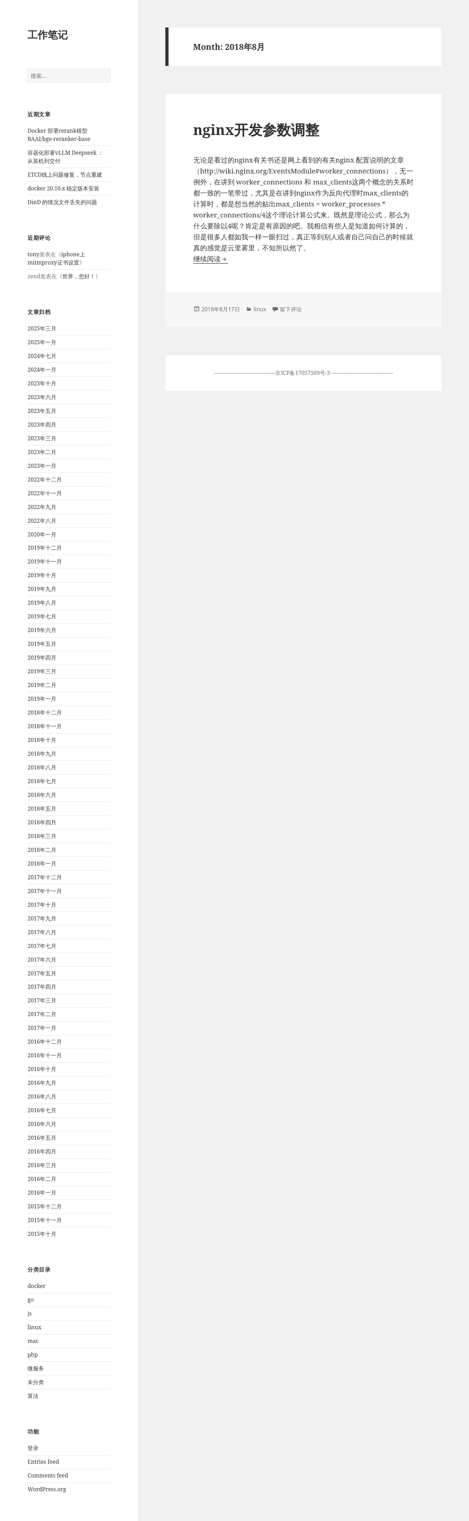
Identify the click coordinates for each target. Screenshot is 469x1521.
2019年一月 (41, 699)
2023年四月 (41, 424)
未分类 (35, 1382)
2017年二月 (41, 1014)
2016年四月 (41, 1151)
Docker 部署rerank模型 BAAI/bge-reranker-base (58, 135)
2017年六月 (41, 959)
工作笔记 (47, 34)
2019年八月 (41, 602)
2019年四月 (41, 657)
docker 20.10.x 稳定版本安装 (63, 188)
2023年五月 (41, 411)
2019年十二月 (44, 548)
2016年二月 (41, 1179)
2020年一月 (41, 534)
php (32, 1355)
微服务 (35, 1368)
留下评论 (291, 309)
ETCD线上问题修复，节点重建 (64, 175)
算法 (32, 1396)
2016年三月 (41, 1165)
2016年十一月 (44, 1055)
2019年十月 (41, 575)
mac (32, 1341)
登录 (32, 1448)
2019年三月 (41, 671)
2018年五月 (41, 808)
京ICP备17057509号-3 (303, 373)
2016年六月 (41, 1124)
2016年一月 (41, 1192)
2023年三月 (41, 438)
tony (33, 254)
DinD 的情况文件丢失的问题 (62, 202)
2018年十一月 (44, 726)
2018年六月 (41, 795)
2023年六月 (41, 397)
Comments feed (47, 1475)
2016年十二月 (44, 1041)
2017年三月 (41, 1000)
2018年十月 (41, 740)
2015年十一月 (44, 1220)
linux (34, 1327)
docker (36, 1286)
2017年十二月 (44, 877)
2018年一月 (41, 863)
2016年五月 (41, 1138)
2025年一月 (41, 342)
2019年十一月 (44, 561)
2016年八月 (41, 1096)
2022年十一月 (44, 493)
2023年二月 (41, 452)
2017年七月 (41, 946)
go (30, 1300)
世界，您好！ (78, 276)
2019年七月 (41, 616)
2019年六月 (41, 630)
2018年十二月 (44, 712)
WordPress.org (46, 1489)
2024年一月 (41, 369)
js (29, 1313)
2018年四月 (41, 822)
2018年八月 (41, 767)
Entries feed (43, 1462)
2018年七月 (41, 781)
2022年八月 (41, 521)
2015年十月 (41, 1234)
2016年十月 (41, 1069)
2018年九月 (41, 754)
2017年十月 (41, 905)
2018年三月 (41, 836)
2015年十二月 (44, 1206)
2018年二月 (41, 850)
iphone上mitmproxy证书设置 (56, 258)
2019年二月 (41, 685)
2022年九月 (41, 507)
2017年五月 (41, 973)
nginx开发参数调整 (256, 129)
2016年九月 (41, 1083)
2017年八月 (41, 932)
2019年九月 (41, 589)
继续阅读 (210, 258)
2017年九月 (41, 918)
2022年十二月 (44, 479)
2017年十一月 (44, 891)
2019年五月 (41, 644)
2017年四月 (41, 987)
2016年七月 (41, 1110)
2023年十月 (41, 383)
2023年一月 (41, 466)
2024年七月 (41, 356)
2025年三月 (41, 328)
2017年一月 (41, 1028)
